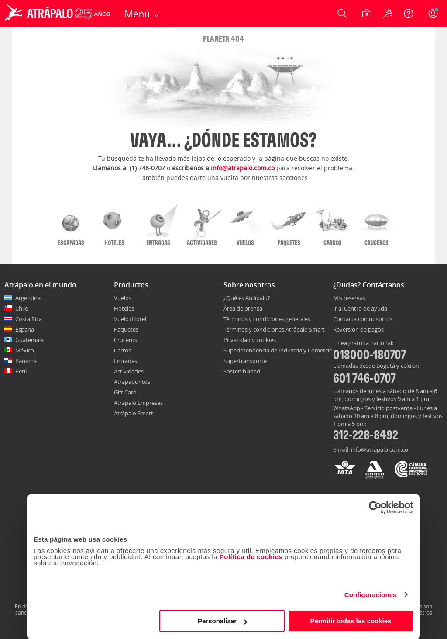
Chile (21, 308)
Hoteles (124, 308)
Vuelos (122, 298)
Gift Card (125, 392)
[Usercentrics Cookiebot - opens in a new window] (375, 507)
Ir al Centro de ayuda (360, 308)
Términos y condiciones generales (267, 319)
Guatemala (29, 340)
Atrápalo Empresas (138, 403)
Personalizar (222, 621)
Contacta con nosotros (362, 319)
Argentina (28, 298)
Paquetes (126, 329)
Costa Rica (28, 319)
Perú (21, 371)
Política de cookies (251, 556)
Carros (122, 350)
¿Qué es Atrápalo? (247, 298)
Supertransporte (245, 361)
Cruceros (125, 340)
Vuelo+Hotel (130, 319)
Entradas (125, 361)
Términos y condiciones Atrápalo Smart (274, 329)
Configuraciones (370, 594)
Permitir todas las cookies (350, 621)
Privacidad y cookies (250, 340)
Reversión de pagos (358, 329)
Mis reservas (349, 298)
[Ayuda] (408, 13)
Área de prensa (243, 308)
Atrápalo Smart (133, 413)
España (24, 329)
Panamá (26, 361)
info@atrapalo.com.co (243, 168)
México (24, 350)
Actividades (129, 371)
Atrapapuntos (132, 382)
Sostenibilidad (242, 371)
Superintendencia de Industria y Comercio (278, 350)
